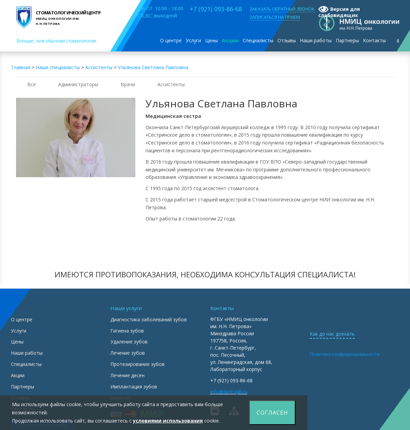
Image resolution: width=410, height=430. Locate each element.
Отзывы (286, 40)
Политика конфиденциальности (345, 354)
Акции (230, 40)
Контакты (374, 40)
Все (31, 84)
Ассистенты (171, 84)
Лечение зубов (127, 353)
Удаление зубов (129, 341)
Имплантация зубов (133, 386)
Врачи (128, 84)
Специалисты (258, 40)
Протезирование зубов (137, 364)
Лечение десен (127, 375)
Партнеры (347, 40)
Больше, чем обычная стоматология (56, 41)
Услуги (193, 40)
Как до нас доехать (332, 334)
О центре (171, 40)
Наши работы (316, 40)
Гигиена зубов (127, 330)
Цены (211, 40)
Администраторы (78, 84)
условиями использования (168, 420)
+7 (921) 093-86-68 (216, 9)
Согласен (272, 412)
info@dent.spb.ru (228, 391)
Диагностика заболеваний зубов (148, 319)
